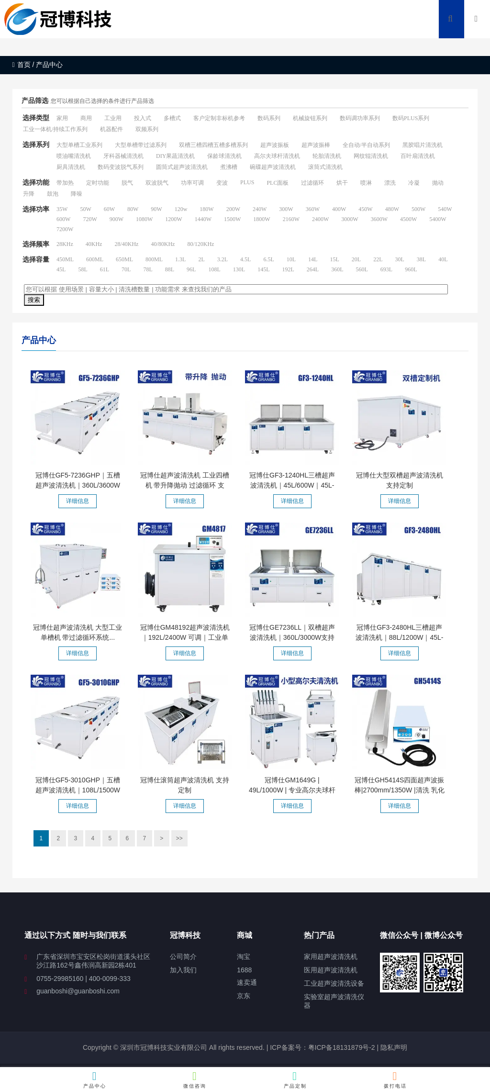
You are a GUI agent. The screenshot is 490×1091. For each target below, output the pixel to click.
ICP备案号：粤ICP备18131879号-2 (321, 1047)
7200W (64, 229)
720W (90, 219)
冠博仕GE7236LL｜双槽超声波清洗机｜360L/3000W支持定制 (292, 637)
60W (109, 209)
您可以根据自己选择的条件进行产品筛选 (102, 101)
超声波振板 (274, 145)
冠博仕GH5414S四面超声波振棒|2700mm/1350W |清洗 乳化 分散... (400, 790)
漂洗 (390, 182)
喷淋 (366, 182)
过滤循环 (312, 182)
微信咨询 (195, 1079)
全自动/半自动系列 (366, 145)
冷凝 (414, 182)
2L (201, 259)
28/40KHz (126, 244)
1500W (232, 219)
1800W (261, 219)
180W (206, 209)
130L (239, 269)
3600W (379, 219)
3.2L (222, 259)
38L (421, 259)
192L (288, 269)
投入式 (142, 118)
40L (442, 259)
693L (386, 269)
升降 (28, 193)
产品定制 (295, 1079)
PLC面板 (278, 182)
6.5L (268, 259)
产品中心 (95, 1079)
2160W (291, 219)
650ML (124, 259)
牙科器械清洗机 (123, 156)
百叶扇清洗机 (418, 156)
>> (179, 838)
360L (337, 269)
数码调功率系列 (360, 118)
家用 (62, 118)
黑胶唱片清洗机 (422, 145)
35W (61, 209)
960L (411, 269)
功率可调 (192, 182)
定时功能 (97, 182)
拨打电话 (395, 1079)
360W (313, 209)
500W (418, 209)
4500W (408, 219)
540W (445, 209)
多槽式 (172, 118)
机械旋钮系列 (310, 118)
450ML (65, 259)
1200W (173, 219)
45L (61, 269)
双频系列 (146, 129)
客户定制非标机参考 (219, 118)
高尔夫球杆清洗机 (277, 156)
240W (260, 209)
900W (116, 219)
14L (312, 259)
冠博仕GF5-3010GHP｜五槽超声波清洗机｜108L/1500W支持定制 (77, 790)
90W (156, 209)
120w (181, 209)
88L (169, 269)
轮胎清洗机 (326, 156)
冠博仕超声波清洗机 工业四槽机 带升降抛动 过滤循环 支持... (184, 485)
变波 (222, 182)
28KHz (64, 244)
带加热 (65, 182)
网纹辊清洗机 (371, 156)
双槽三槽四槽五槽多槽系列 (213, 145)
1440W (203, 219)
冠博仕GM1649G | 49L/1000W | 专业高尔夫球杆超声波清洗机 (292, 790)
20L (356, 259)
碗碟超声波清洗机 (273, 167)
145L (263, 269)
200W (233, 209)
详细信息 (77, 501)
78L (147, 269)
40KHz (94, 244)
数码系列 (268, 118)
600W (63, 219)
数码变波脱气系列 (121, 167)
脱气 (127, 182)
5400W (437, 219)
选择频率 (35, 244)
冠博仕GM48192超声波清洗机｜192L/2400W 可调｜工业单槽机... (185, 637)
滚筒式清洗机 (325, 167)
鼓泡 (52, 193)
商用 (86, 118)
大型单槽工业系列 (79, 145)
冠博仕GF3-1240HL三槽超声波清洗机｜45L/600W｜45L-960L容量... (292, 485)
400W (339, 209)
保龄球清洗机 (224, 156)
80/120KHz (200, 244)
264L (313, 269)
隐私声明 (393, 1047)
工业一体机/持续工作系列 (55, 129)
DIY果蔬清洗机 (175, 156)
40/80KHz (163, 244)
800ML (154, 259)
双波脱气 (156, 182)
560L (362, 269)
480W (392, 209)
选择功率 (35, 209)
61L (104, 269)
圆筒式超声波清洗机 (182, 167)
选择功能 (35, 182)
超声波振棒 (315, 145)
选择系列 (35, 144)
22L (377, 259)
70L (126, 269)
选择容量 (35, 259)
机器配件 (111, 129)
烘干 (342, 182)
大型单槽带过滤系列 (141, 145)
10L (291, 259)
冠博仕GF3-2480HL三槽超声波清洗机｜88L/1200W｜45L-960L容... (400, 637)
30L (399, 259)
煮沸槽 (228, 167)
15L (334, 259)
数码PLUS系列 (410, 118)
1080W (144, 219)
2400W (320, 219)
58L (82, 269)
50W (85, 209)
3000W (349, 219)
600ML (94, 259)
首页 (21, 64)
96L (191, 269)
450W (365, 209)
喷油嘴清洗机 (73, 156)
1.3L (180, 259)
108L (214, 269)
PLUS (247, 182)
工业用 (113, 118)
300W (286, 209)
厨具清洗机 (70, 167)
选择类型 (35, 118)
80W (132, 209)
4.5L (245, 259)
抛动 (438, 182)
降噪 (76, 193)
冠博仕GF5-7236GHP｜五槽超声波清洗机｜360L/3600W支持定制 (77, 485)
